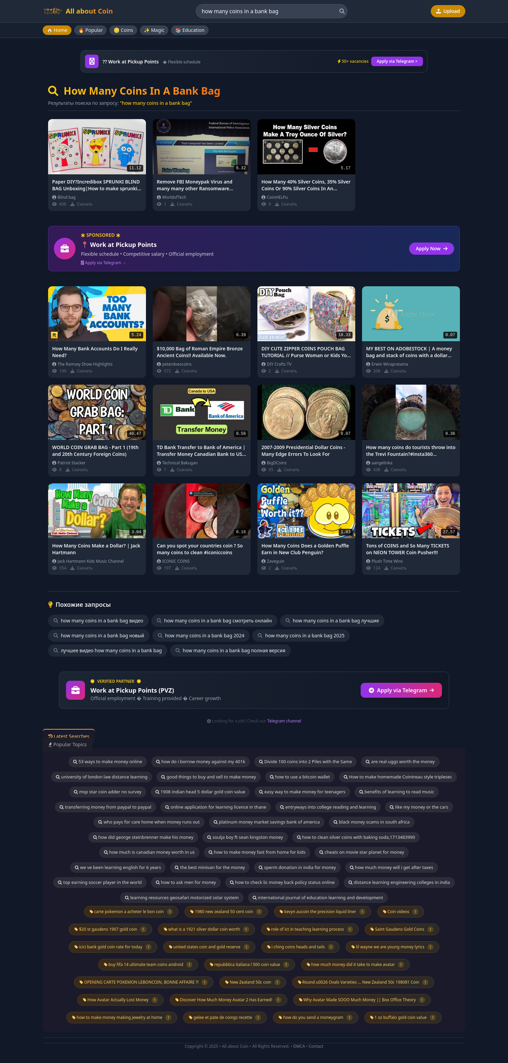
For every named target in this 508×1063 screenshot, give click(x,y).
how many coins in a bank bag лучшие (332, 620)
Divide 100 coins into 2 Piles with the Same (305, 761)
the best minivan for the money (210, 867)
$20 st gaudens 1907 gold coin (110, 929)
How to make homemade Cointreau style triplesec (398, 777)
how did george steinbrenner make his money (143, 837)
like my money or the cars (419, 807)
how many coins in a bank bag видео (98, 620)
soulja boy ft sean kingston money (245, 837)
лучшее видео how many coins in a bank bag (108, 650)
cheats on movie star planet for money (361, 852)
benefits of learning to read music (396, 792)
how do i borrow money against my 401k (200, 761)
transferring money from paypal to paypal (105, 807)
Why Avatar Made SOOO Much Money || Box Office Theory (362, 1000)
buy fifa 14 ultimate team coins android (148, 965)
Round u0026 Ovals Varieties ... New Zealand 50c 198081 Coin (363, 982)
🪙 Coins (123, 30)
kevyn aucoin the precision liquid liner (322, 912)
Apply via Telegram (401, 690)
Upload (448, 11)
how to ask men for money (186, 882)
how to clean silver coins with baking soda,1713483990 (356, 837)
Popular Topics (70, 744)
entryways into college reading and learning (328, 807)
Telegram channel (284, 721)
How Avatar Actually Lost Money (120, 1000)
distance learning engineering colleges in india (399, 882)
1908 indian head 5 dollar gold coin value (200, 792)
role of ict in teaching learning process (310, 929)
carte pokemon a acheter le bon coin (131, 912)
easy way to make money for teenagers (302, 792)
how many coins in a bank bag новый (99, 635)
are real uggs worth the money (400, 761)
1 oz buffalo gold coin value (403, 1017)
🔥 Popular (90, 30)
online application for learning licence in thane (215, 807)
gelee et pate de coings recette (225, 1017)
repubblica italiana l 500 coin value (249, 965)
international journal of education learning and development (318, 897)
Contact (316, 1046)
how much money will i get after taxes (391, 867)
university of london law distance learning (101, 777)
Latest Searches (72, 736)
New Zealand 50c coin (252, 982)
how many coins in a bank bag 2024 (201, 635)
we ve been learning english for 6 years (118, 867)
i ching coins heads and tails (300, 947)
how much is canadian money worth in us (149, 852)
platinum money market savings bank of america (267, 822)
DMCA (299, 1046)
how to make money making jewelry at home (121, 1017)
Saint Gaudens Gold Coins (402, 929)
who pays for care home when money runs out (148, 822)
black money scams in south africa (371, 822)
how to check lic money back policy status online (282, 882)
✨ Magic (154, 30)
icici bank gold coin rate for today (113, 947)
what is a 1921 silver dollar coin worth (206, 929)
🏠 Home (57, 30)
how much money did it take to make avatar (355, 965)
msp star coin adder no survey (108, 792)
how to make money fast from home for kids (257, 852)
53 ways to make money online (107, 761)
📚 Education (189, 30)
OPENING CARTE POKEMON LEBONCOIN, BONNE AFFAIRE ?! (144, 982)
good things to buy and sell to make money (208, 777)
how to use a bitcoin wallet (300, 777)
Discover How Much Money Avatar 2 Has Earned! (228, 1000)
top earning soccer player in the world (100, 882)
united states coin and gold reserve (209, 947)
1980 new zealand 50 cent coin (226, 912)
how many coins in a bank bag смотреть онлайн (214, 620)
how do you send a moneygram (316, 1017)
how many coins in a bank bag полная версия (230, 650)
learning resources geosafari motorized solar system (182, 897)
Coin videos (401, 912)
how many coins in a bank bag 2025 (301, 635)
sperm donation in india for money (297, 867)
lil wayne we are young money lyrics (392, 947)
